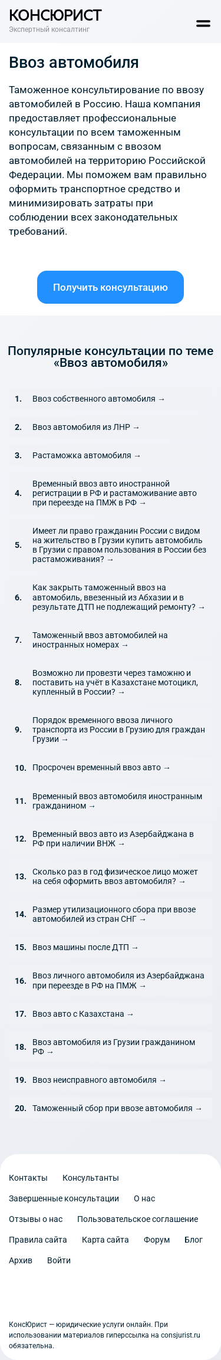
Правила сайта (38, 1239)
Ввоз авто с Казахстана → (83, 1014)
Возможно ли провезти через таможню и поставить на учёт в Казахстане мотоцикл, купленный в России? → (115, 682)
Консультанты (90, 1177)
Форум (157, 1239)
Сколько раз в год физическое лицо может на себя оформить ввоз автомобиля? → (115, 876)
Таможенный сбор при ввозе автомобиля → (117, 1108)
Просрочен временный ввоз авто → (101, 767)
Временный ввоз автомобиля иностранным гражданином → (117, 800)
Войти (59, 1260)
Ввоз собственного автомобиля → (99, 398)
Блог (193, 1239)
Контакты (28, 1177)
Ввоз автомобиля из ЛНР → (86, 427)
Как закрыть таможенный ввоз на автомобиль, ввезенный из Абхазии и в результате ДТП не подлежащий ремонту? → (119, 597)
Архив (20, 1260)
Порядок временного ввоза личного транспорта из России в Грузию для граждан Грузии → (118, 729)
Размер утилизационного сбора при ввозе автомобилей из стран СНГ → (114, 914)
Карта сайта (105, 1239)
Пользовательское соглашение (137, 1219)
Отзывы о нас (35, 1219)
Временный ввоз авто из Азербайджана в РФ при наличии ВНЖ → (113, 838)
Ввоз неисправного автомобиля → (99, 1080)
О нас (144, 1198)
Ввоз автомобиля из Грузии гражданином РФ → (113, 1046)
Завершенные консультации (64, 1198)
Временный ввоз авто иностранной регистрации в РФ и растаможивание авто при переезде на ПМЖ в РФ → (114, 493)
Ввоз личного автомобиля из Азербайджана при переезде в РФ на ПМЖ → (118, 980)
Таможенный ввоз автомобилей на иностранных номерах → (100, 639)
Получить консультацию (110, 287)
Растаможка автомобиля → (86, 455)
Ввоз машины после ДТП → (85, 947)
